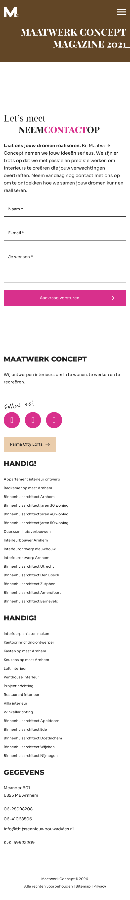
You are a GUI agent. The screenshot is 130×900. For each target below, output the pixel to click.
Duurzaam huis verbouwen (27, 531)
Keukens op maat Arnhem (26, 660)
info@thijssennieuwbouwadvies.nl (39, 829)
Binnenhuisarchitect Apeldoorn (31, 721)
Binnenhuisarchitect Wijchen (29, 747)
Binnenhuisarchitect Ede (25, 729)
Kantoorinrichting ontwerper (29, 642)
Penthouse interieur (21, 677)
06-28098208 (18, 809)
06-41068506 (18, 819)
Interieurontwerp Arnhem (26, 557)
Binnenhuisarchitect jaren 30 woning (36, 505)
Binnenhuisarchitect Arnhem (29, 496)
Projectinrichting (18, 686)
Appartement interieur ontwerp (32, 479)
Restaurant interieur (22, 694)
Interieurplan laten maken (26, 633)
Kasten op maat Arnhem (25, 651)
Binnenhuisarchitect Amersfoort (32, 592)
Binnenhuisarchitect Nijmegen (31, 755)
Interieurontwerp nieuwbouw (30, 549)
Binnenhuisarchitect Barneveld (31, 601)
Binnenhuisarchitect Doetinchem (33, 738)
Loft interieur (15, 668)
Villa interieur (15, 703)
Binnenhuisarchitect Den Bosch (31, 575)
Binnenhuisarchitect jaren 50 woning (36, 523)
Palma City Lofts (30, 444)
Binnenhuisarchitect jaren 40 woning (36, 514)
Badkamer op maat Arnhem (28, 488)
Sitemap (83, 886)
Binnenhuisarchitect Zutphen (29, 584)
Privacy (99, 886)
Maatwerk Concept (58, 879)
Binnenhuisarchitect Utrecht (29, 566)
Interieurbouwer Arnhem (26, 540)
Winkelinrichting (18, 712)
